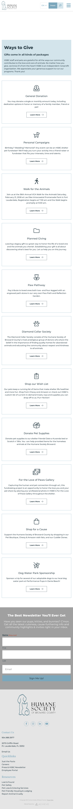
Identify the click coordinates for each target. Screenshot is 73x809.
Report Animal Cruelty (12, 794)
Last (4, 661)
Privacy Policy (50, 800)
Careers (5, 764)
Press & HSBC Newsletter (14, 767)
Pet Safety (7, 785)
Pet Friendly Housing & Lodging (17, 791)
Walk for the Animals (36, 189)
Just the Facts (8, 761)
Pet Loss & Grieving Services (15, 788)
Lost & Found (8, 782)
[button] (60, 5)
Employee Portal (10, 770)
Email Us (6, 752)
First (4, 648)
